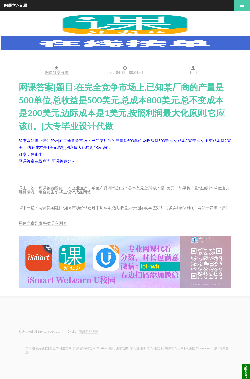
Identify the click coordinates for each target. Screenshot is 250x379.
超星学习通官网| (61, 348)
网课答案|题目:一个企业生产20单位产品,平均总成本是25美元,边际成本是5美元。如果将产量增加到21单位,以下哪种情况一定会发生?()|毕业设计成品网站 (125, 189)
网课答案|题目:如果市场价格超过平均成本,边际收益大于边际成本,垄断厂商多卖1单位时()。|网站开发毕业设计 (133, 207)
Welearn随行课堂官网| (113, 348)
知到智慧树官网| (85, 348)
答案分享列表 (55, 223)
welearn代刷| (209, 348)
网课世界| (192, 348)
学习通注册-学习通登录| (147, 348)
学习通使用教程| (37, 348)
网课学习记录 (88, 331)
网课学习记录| (175, 348)
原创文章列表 (30, 223)
